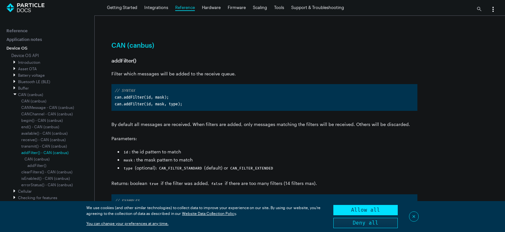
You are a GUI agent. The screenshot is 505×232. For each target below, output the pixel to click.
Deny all (365, 223)
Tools (279, 7)
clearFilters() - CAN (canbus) (46, 171)
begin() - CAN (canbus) (42, 120)
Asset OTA (27, 68)
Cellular (25, 191)
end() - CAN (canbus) (40, 126)
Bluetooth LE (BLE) (34, 81)
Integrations (156, 7)
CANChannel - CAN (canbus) (47, 113)
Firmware (237, 7)
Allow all (365, 210)
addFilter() (36, 165)
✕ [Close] (414, 216)
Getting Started (122, 7)
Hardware (211, 7)
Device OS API (25, 55)
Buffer (23, 88)
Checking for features (37, 197)
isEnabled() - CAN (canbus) (45, 178)
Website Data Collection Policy (209, 213)
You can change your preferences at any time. (127, 223)
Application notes (24, 39)
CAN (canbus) (30, 94)
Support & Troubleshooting (317, 7)
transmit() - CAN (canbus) (44, 146)
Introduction (29, 62)
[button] (493, 10)
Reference (185, 7)
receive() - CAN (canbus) (43, 139)
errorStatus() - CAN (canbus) (47, 184)
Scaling (260, 7)
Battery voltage (31, 75)
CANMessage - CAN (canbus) (47, 107)
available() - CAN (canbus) (44, 133)
